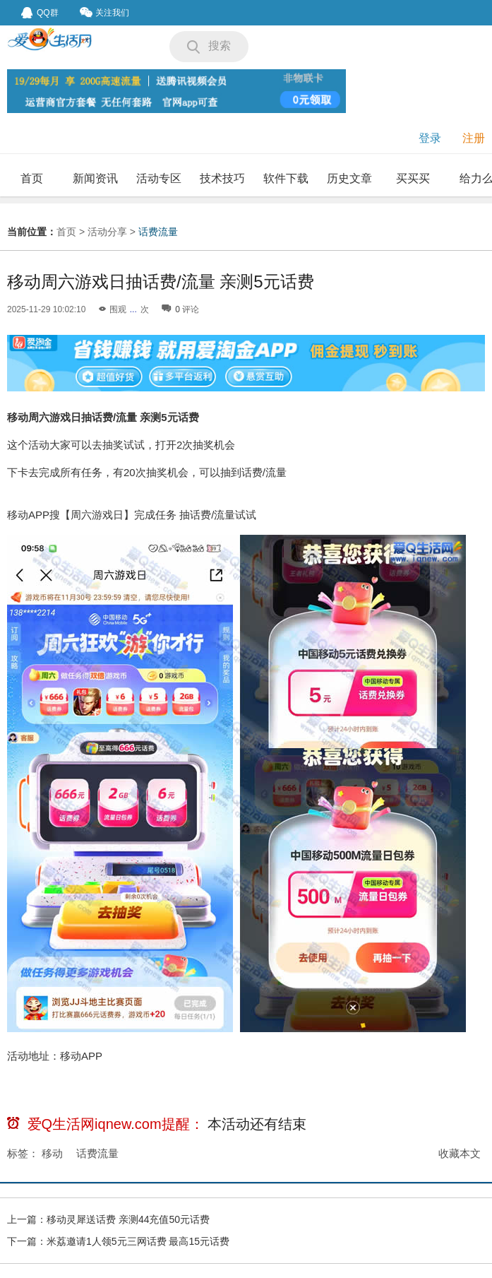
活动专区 (158, 178)
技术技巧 (222, 178)
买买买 (413, 178)
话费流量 (158, 231)
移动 (52, 1153)
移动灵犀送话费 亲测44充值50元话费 (128, 1219)
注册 (473, 138)
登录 (430, 138)
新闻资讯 (95, 178)
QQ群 (40, 12)
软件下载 (285, 178)
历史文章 (349, 178)
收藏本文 (459, 1153)
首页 (31, 178)
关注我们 (104, 12)
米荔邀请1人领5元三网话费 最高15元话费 (138, 1241)
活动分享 (107, 231)
